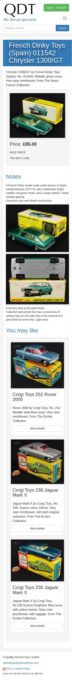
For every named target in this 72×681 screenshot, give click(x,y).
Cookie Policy (22, 668)
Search (62, 28)
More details (37, 428)
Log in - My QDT (56, 7)
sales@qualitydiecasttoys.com (21, 662)
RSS (9, 668)
